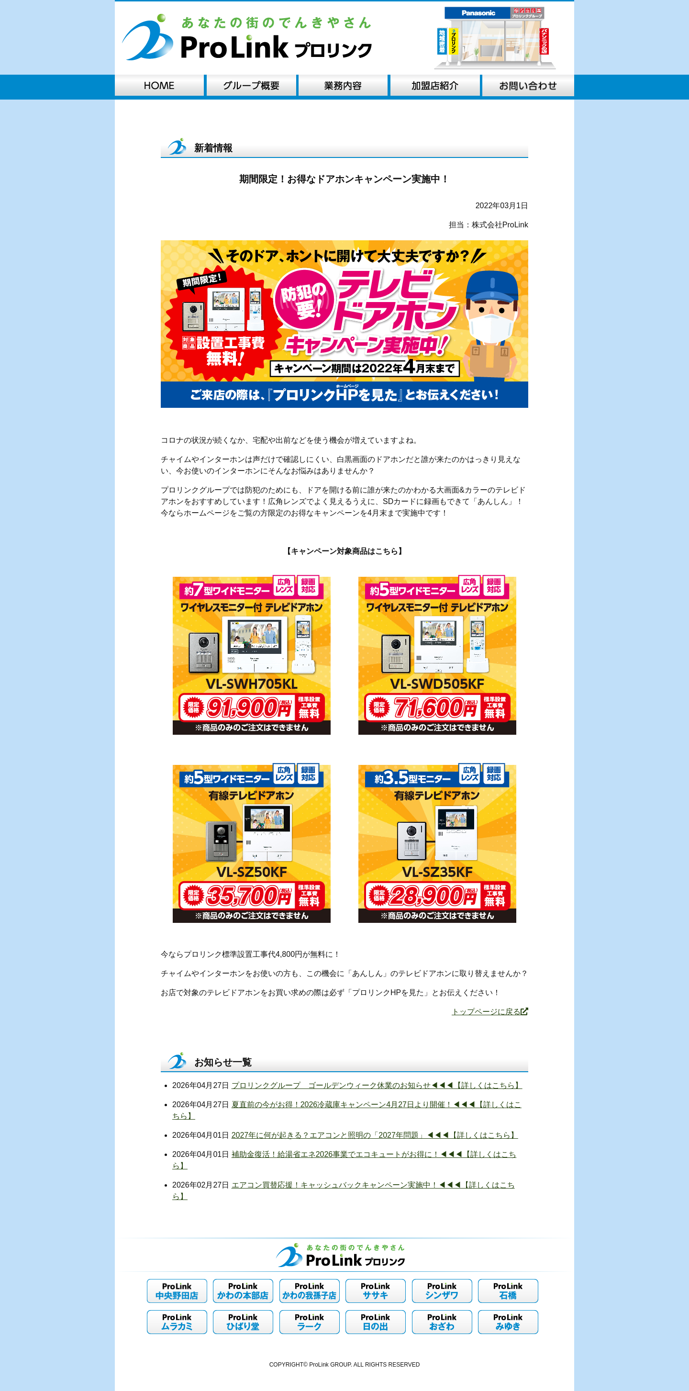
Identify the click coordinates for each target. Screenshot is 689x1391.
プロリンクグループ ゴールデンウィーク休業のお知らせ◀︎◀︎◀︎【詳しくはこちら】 (377, 1085)
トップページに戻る (490, 1012)
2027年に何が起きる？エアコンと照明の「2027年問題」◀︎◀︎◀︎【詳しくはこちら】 (375, 1135)
